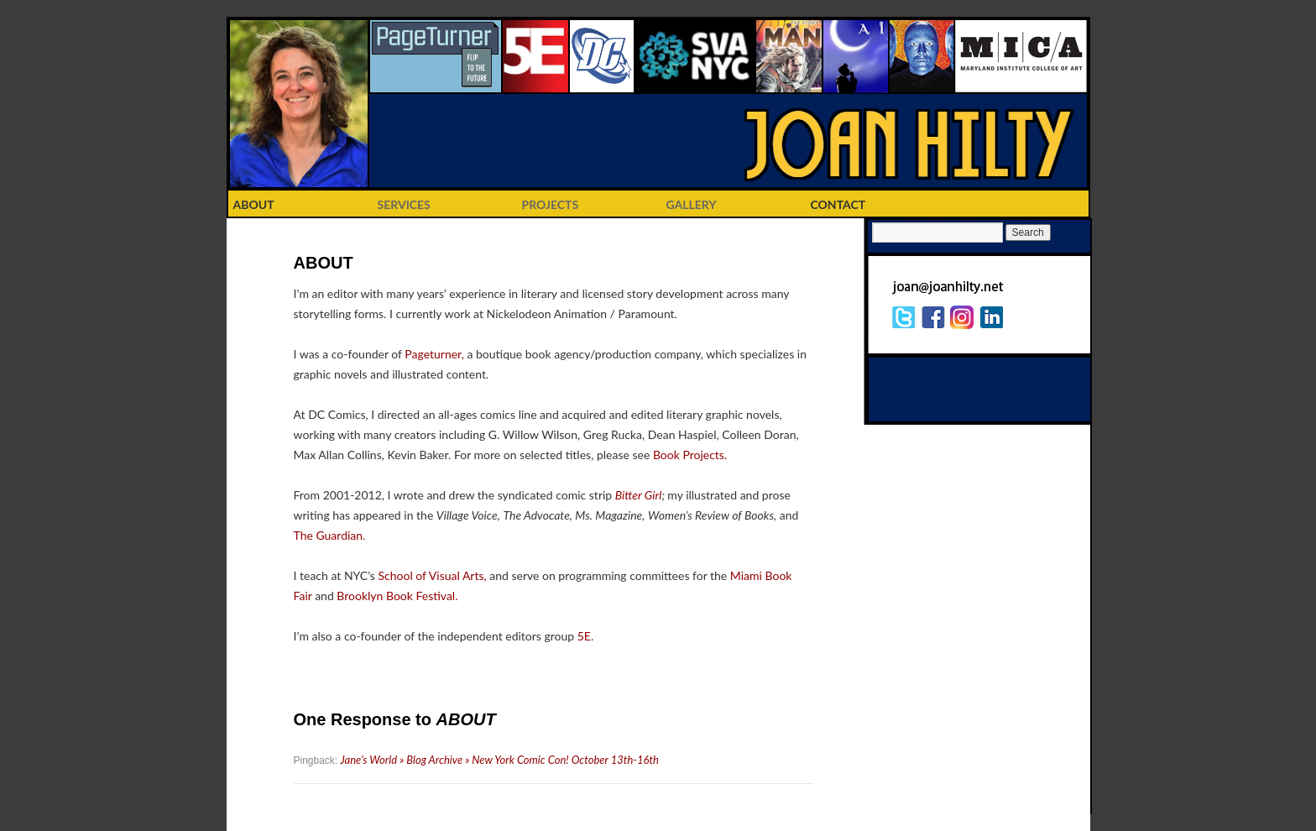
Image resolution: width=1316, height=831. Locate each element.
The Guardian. (330, 535)
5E (584, 636)
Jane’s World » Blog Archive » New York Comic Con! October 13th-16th (500, 759)
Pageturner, (434, 354)
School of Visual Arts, (432, 575)
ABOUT (253, 204)
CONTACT (838, 204)
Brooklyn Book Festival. (397, 595)
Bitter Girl (638, 495)
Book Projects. (690, 454)
